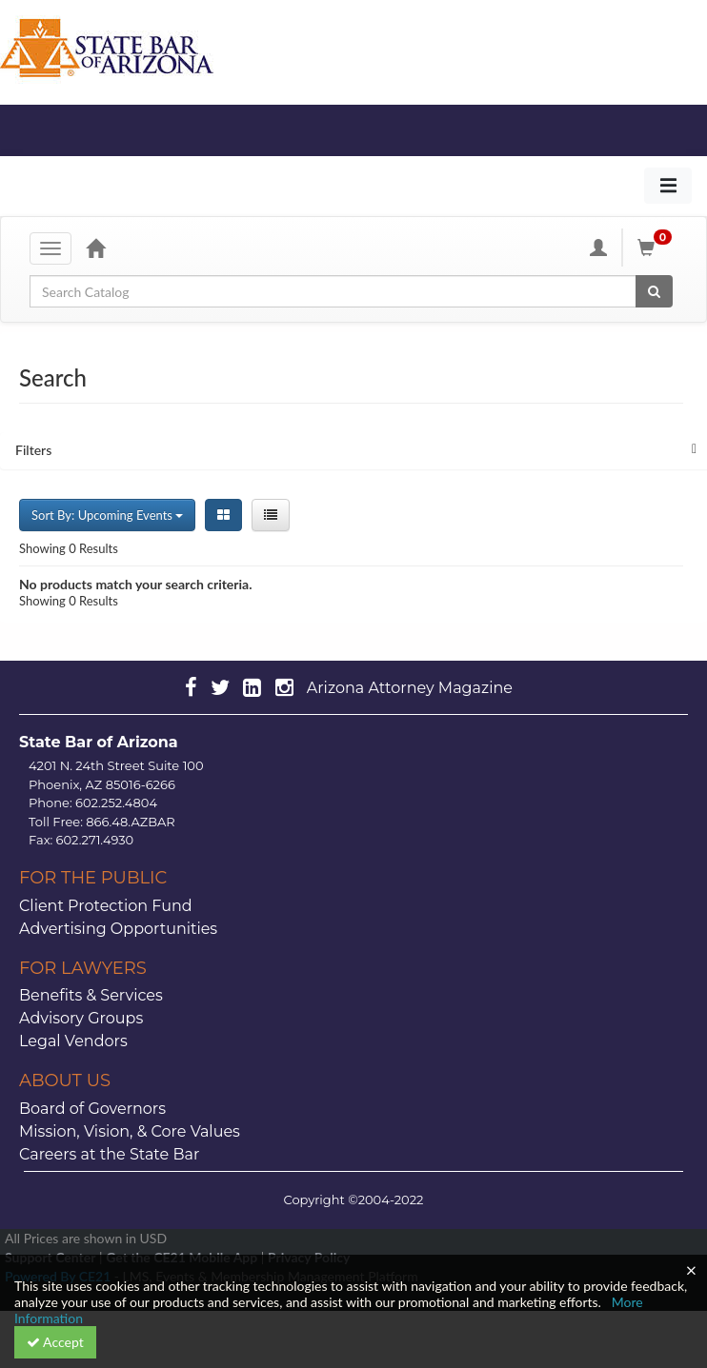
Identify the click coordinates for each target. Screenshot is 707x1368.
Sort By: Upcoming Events (107, 515)
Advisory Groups (81, 1018)
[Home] (95, 247)
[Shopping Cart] (657, 247)
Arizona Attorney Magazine (410, 688)
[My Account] (598, 247)
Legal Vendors (73, 1041)
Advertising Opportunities (118, 929)
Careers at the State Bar (109, 1154)
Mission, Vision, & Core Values (129, 1131)
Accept (55, 1342)
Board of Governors (92, 1109)
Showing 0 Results (68, 548)
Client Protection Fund (105, 906)
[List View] (271, 515)
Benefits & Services (91, 995)
